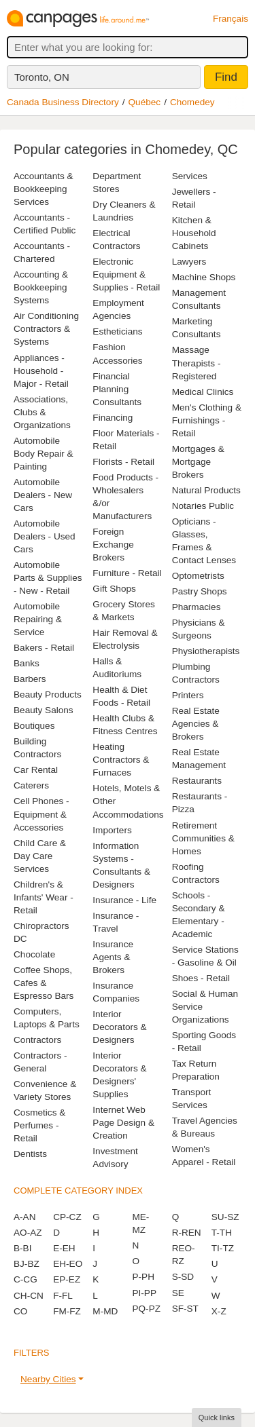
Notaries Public (203, 506)
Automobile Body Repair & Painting (43, 454)
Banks (26, 663)
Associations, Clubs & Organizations (42, 412)
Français (230, 19)
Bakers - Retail (44, 648)
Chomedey (192, 102)
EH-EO (67, 1264)
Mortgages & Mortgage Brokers (198, 462)
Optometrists (198, 576)
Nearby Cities (48, 1379)
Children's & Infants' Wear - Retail (43, 897)
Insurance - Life (124, 900)
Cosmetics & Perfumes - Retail (39, 1125)
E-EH (64, 1248)
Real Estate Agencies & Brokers (196, 724)
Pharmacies (196, 607)
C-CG (25, 1279)
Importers (111, 830)
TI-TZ (222, 1248)
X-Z (218, 1311)
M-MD (105, 1311)
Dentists (30, 1154)
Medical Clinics (203, 392)
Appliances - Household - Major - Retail (41, 371)
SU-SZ (225, 1217)
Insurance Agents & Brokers (112, 957)
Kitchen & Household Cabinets (194, 233)
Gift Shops (113, 589)
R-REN (186, 1233)
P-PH (143, 1277)
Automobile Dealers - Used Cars (44, 536)
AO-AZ (28, 1233)
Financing (112, 418)
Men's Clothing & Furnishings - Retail (206, 420)
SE (178, 1293)
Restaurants (197, 781)
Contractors (37, 1040)
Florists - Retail (123, 462)
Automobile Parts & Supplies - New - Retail (48, 578)
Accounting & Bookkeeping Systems (41, 287)
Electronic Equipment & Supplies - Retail (126, 274)
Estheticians (117, 331)
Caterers (31, 785)
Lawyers (189, 261)
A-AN (24, 1217)
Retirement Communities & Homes (203, 838)
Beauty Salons (43, 710)
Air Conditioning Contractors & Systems (46, 329)
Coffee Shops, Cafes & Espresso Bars (43, 983)
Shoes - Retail (201, 978)
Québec (145, 102)
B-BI (22, 1248)
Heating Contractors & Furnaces (120, 760)
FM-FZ (67, 1311)
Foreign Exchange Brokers (112, 545)
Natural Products (206, 490)
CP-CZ (67, 1217)
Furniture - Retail (126, 573)
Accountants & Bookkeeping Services (43, 189)
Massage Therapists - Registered (196, 363)
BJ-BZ (26, 1264)
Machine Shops (204, 277)
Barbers (30, 679)
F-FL (63, 1296)
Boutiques (34, 726)
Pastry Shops (199, 591)
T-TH (221, 1233)
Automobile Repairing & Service (38, 619)
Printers (188, 695)
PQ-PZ (146, 1309)
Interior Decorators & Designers (119, 1027)
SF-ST (185, 1309)
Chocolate (34, 954)
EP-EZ (66, 1279)
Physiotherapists (206, 651)
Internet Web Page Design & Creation (123, 1123)
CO (20, 1311)
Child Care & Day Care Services (40, 856)
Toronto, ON (41, 77)
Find (226, 77)
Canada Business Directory (63, 102)
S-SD (183, 1277)
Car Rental (36, 770)
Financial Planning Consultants (116, 389)
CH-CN (29, 1296)
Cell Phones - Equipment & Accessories (41, 814)
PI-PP (144, 1293)
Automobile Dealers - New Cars (43, 495)
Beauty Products (48, 694)
